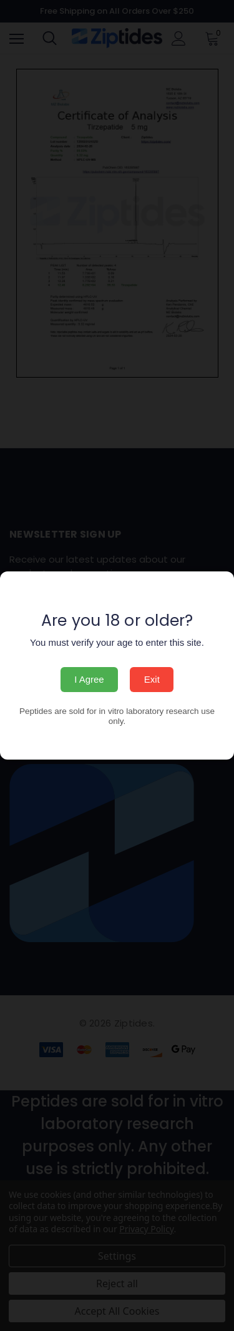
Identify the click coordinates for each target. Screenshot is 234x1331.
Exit (152, 679)
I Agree (89, 679)
